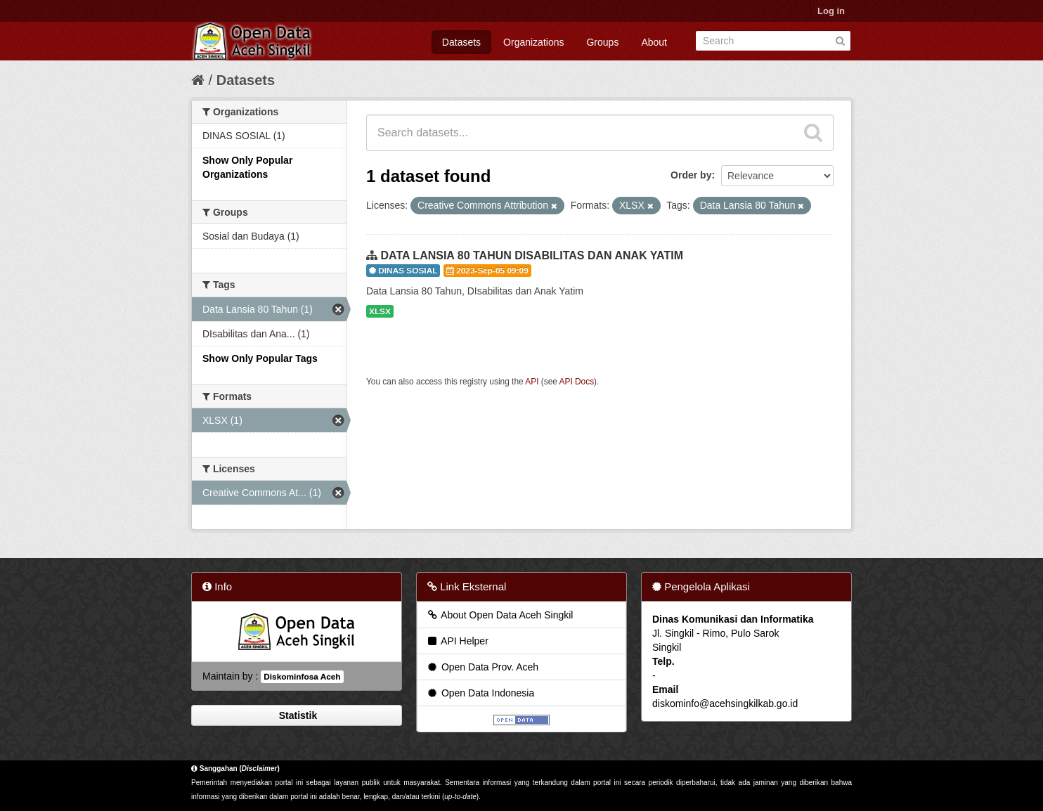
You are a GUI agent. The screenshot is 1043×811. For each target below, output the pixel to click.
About (654, 42)
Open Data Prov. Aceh (482, 667)
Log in (831, 11)
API (531, 382)
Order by (690, 175)
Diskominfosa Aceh (302, 677)
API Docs (577, 382)
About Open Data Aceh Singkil (499, 615)
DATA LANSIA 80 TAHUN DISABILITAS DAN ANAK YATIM (531, 255)
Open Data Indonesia (480, 693)
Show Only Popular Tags (260, 358)
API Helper (457, 641)
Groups (602, 42)
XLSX (380, 311)
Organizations (533, 42)
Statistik (296, 715)
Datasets (461, 42)
